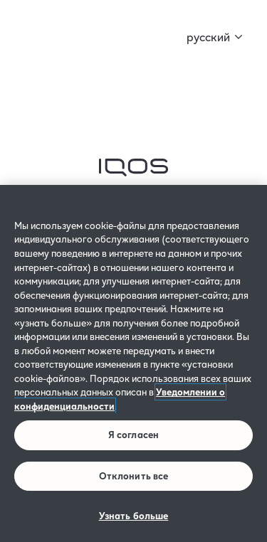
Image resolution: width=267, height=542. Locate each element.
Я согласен (133, 434)
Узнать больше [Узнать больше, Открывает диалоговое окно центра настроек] (134, 516)
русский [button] (208, 37)
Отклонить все (134, 476)
